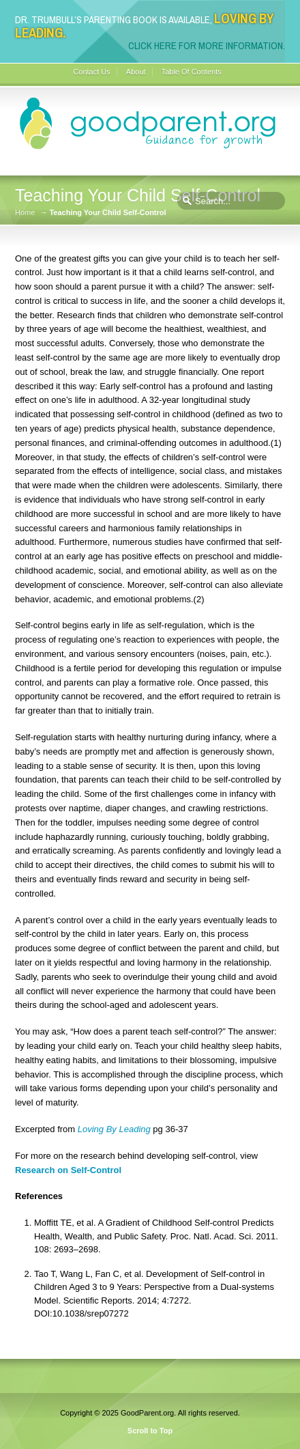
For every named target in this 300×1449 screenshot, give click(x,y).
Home (25, 212)
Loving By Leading (114, 1129)
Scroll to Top (149, 1430)
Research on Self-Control (68, 1170)
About (136, 72)
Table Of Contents (192, 72)
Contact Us (91, 72)
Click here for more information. (206, 45)
